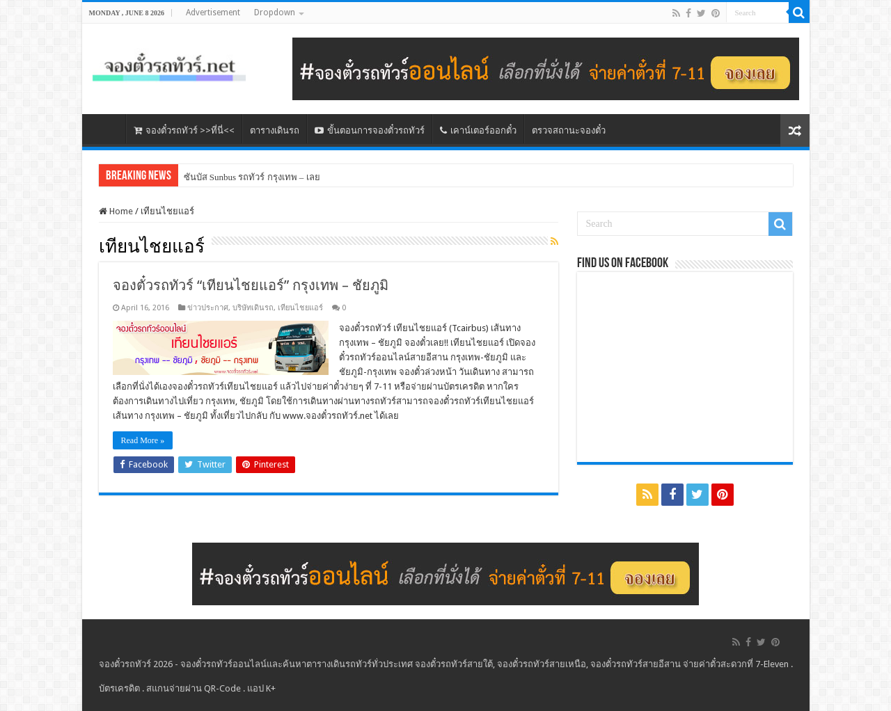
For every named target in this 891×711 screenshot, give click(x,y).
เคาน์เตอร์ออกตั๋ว (478, 130)
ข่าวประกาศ (207, 307)
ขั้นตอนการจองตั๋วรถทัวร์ (370, 130)
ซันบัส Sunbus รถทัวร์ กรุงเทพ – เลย (252, 177)
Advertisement (213, 12)
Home (116, 211)
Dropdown (274, 12)
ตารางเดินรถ (274, 130)
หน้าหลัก (107, 128)
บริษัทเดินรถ (253, 307)
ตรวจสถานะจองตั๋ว (569, 130)
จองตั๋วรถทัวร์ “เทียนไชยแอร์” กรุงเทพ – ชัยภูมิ (250, 285)
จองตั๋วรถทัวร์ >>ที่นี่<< (184, 130)
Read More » (143, 440)
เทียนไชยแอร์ (300, 307)
